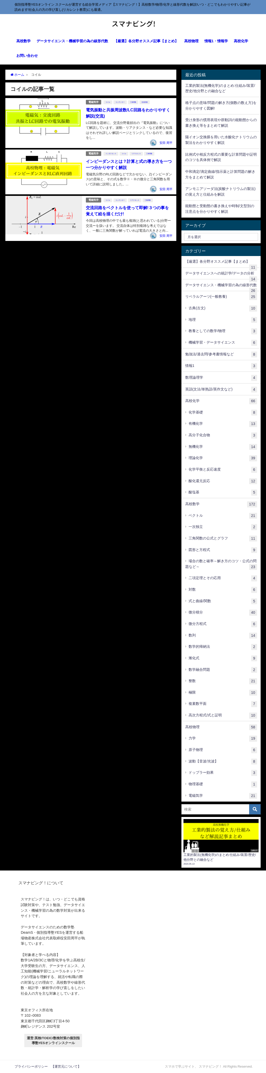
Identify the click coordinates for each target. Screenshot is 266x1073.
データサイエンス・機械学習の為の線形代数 (72, 41)
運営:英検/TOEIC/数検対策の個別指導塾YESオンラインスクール (53, 1040)
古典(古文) (223, 308)
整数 (223, 681)
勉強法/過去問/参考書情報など (221, 355)
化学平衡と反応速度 (223, 470)
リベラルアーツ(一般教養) (221, 297)
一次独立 (223, 527)
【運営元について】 (66, 1066)
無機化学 (223, 447)
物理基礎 (223, 784)
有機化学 (223, 424)
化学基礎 (223, 413)
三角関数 (133, 102)
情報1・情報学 (216, 41)
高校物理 (191, 41)
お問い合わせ (27, 55)
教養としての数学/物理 (223, 331)
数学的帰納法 (223, 647)
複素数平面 (223, 704)
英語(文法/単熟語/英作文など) (221, 390)
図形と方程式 (223, 550)
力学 (223, 739)
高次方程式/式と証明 (223, 716)
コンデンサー (120, 102)
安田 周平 (165, 142)
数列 (223, 636)
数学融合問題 (223, 670)
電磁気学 (93, 102)
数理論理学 (221, 378)
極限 (223, 693)
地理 (223, 320)
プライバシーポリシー (31, 1066)
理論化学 (223, 458)
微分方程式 (223, 624)
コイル (108, 102)
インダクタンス (111, 153)
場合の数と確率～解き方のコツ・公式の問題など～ (221, 564)
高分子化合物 (223, 435)
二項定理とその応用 (223, 578)
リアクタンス (136, 153)
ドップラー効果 (223, 773)
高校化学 (241, 41)
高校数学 (23, 41)
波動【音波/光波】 (223, 762)
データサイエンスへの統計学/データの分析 (221, 275)
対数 (223, 590)
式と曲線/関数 (223, 601)
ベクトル (223, 516)
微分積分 (223, 613)
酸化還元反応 (223, 481)
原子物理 (223, 750)
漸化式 (223, 658)
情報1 (221, 366)
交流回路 (145, 102)
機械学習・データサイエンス (223, 343)
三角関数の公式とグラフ (223, 539)
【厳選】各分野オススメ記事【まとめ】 (146, 41)
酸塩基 (223, 493)
